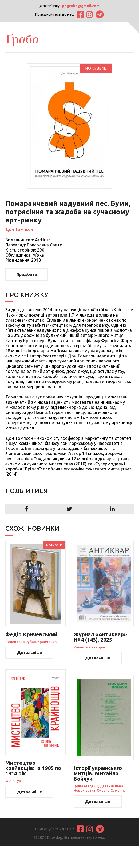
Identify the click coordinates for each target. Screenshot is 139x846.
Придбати (27, 274)
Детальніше (29, 652)
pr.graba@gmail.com (81, 6)
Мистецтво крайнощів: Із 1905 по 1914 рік (33, 768)
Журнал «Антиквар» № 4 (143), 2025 (100, 637)
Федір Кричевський (31, 634)
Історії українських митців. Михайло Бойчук (98, 773)
